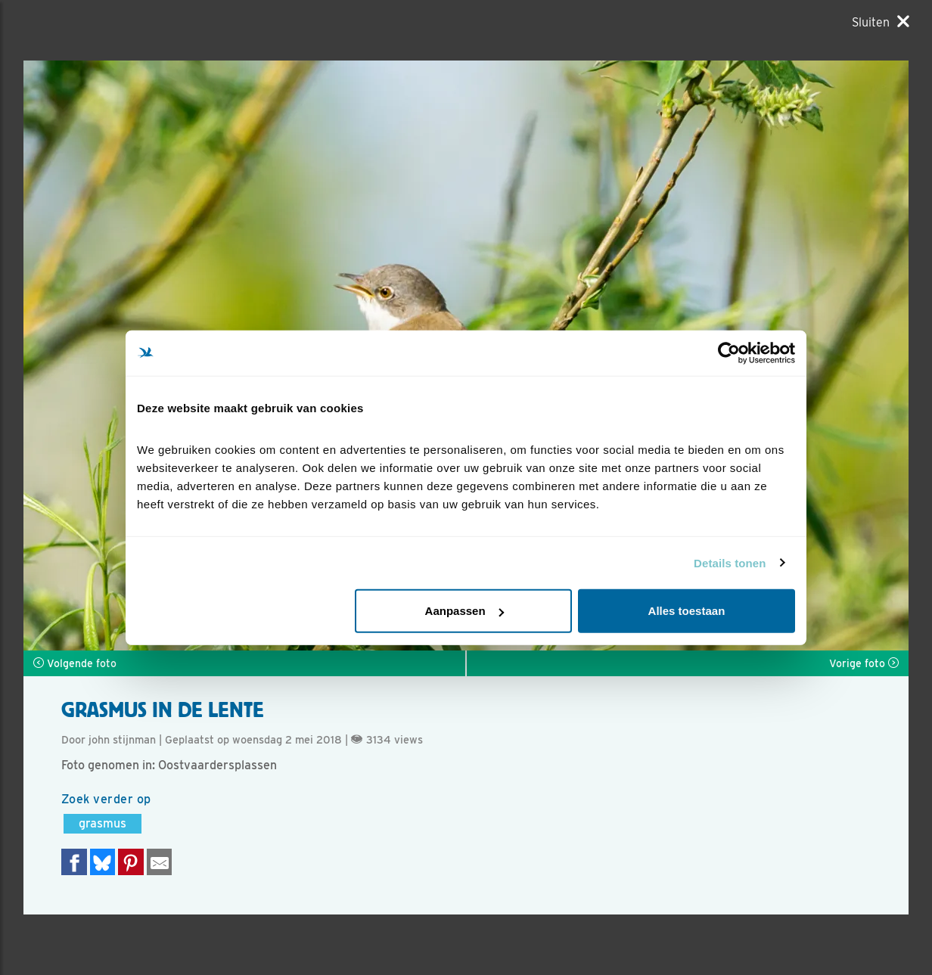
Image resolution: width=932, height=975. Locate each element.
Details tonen (730, 562)
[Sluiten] (880, 22)
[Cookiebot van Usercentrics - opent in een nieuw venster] (729, 352)
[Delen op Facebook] (74, 862)
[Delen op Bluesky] (103, 862)
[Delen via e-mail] (159, 862)
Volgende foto (74, 663)
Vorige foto (864, 663)
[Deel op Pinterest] (131, 862)
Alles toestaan (686, 610)
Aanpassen (464, 610)
